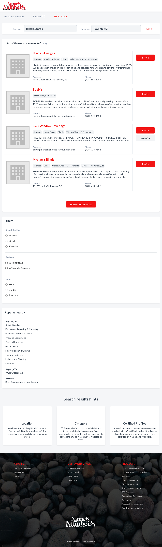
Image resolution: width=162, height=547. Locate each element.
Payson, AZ (39, 16)
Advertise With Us (76, 468)
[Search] (148, 28)
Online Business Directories (134, 472)
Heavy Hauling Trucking (17, 350)
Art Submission (74, 472)
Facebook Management (132, 504)
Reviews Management (131, 488)
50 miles (13, 240)
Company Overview (22, 468)
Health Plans (11, 346)
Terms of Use (89, 541)
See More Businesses (81, 204)
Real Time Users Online (132, 508)
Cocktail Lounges (14, 342)
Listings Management (131, 480)
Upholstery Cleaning (16, 359)
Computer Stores (14, 355)
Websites (126, 476)
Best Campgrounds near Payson (22, 382)
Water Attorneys (14, 372)
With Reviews (16, 262)
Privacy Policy (73, 541)
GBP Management (130, 484)
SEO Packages (128, 492)
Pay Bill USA (73, 476)
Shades (12, 289)
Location (85, 29)
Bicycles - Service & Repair (18, 333)
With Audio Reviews (19, 268)
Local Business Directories (133, 468)
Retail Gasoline (13, 325)
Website (145, 138)
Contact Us (19, 476)
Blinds (12, 284)
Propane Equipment (15, 337)
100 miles (13, 246)
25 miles (13, 235)
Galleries (10, 363)
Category (18, 29)
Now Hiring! (19, 472)
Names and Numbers (13, 16)
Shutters (13, 295)
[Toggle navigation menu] (157, 5)
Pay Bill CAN (73, 480)
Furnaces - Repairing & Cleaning (21, 329)
